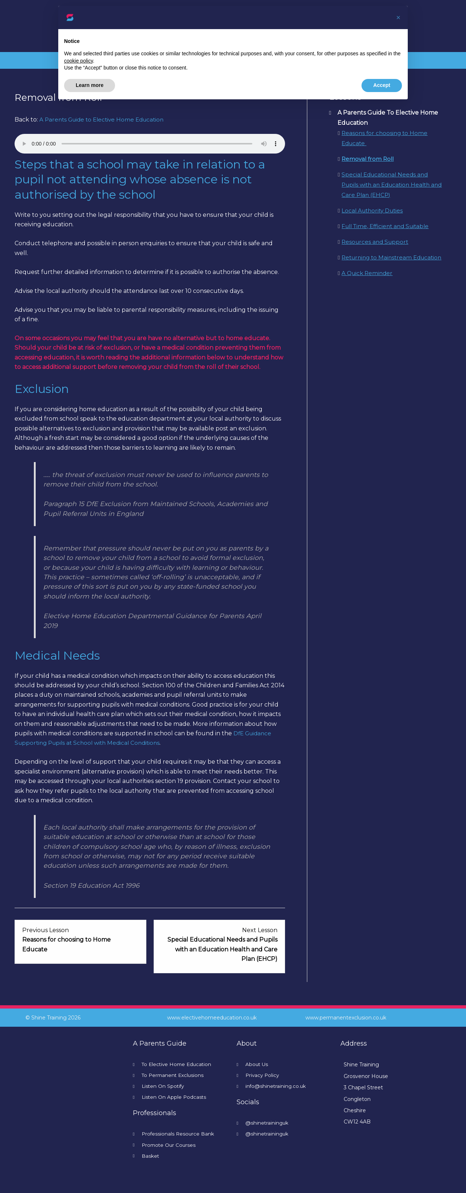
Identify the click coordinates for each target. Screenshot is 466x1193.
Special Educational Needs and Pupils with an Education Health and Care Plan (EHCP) (388, 184)
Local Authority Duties (373, 210)
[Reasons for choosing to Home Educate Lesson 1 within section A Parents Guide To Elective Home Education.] (80, 940)
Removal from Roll (368, 158)
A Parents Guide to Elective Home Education (104, 119)
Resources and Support (376, 241)
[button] (398, 17)
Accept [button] (381, 85)
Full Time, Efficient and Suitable (388, 226)
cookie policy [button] (78, 61)
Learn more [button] (89, 85)
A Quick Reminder (368, 283)
